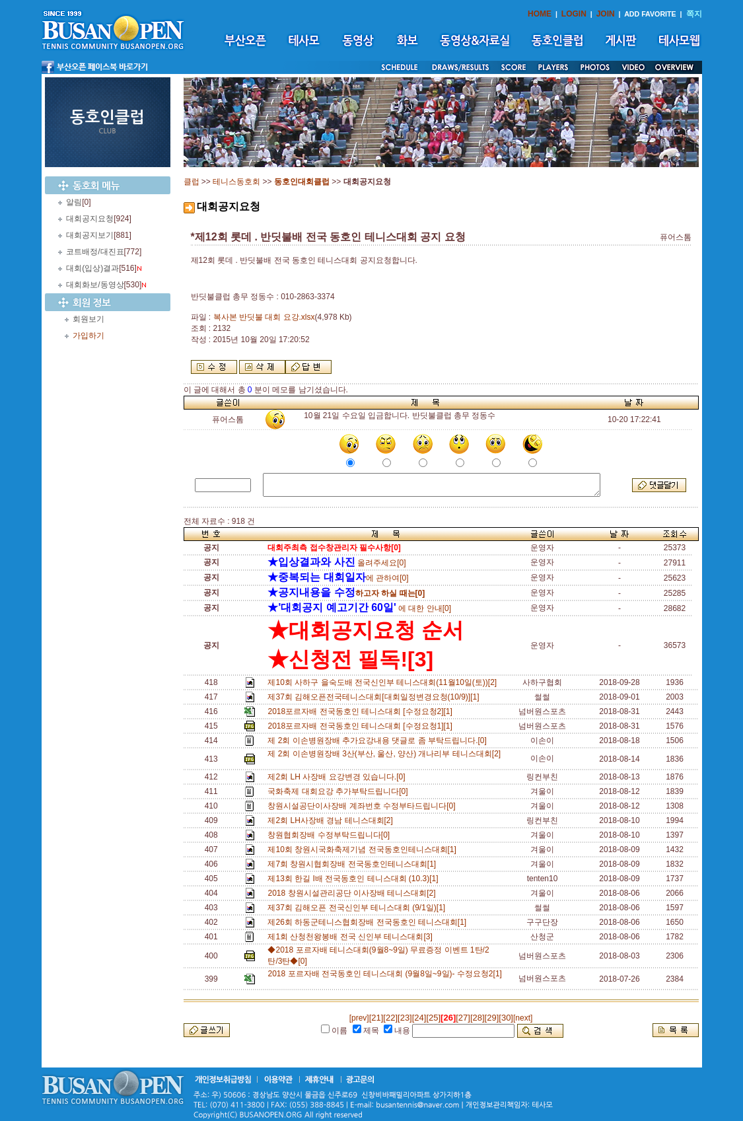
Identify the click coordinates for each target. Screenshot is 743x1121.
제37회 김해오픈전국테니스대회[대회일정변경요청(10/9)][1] (375, 697)
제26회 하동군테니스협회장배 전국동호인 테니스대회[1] (368, 922)
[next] (522, 1018)
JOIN (605, 13)
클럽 (191, 181)
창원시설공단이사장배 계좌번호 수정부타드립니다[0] (363, 806)
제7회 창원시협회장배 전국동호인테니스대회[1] (353, 864)
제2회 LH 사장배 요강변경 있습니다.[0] (338, 776)
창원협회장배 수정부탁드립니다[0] (330, 835)
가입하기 (88, 335)
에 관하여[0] (337, 578)
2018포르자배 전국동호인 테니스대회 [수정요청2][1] (361, 711)
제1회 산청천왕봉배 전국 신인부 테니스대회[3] (352, 936)
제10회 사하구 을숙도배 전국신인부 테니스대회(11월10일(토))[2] (384, 682)
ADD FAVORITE (650, 14)
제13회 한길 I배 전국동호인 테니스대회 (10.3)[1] (354, 878)
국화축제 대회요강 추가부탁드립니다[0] (339, 791)
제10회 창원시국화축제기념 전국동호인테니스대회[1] (363, 849)
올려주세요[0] (336, 562)
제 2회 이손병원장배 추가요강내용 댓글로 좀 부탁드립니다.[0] (379, 740)
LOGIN (573, 13)
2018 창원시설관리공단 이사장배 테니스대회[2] (353, 893)
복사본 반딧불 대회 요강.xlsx (264, 317)
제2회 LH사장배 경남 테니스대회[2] (332, 820)
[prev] (359, 1018)
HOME (539, 13)
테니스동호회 (236, 181)
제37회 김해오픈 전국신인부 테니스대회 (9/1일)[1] (358, 907)
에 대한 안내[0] (359, 608)
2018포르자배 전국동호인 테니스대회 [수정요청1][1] (361, 726)
